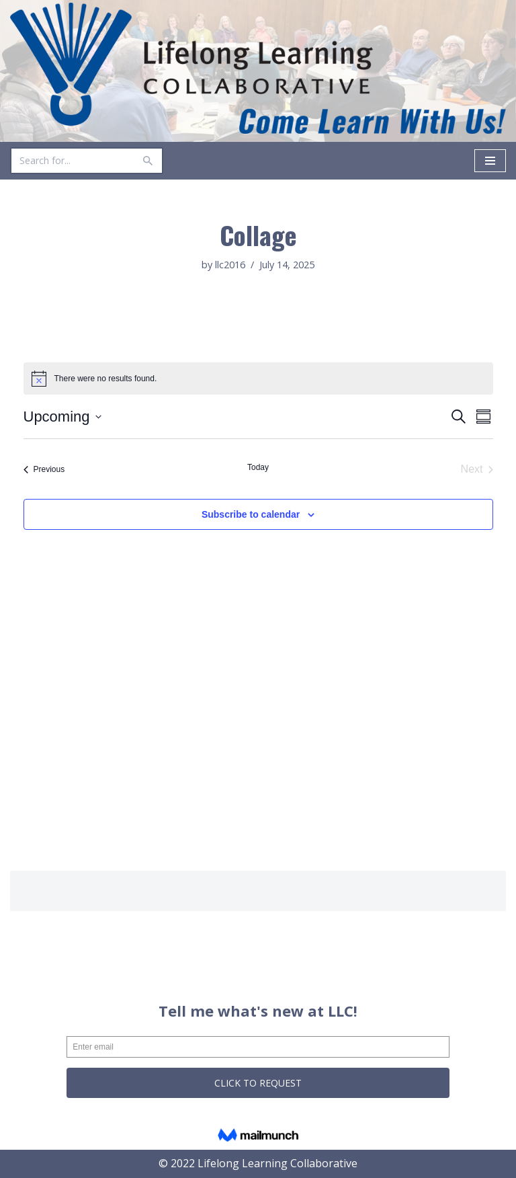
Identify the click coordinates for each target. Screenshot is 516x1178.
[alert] (258, 378)
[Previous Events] (44, 469)
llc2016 (230, 264)
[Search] (71, 160)
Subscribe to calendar (251, 514)
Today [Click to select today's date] (258, 467)
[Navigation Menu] (490, 160)
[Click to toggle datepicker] (62, 416)
